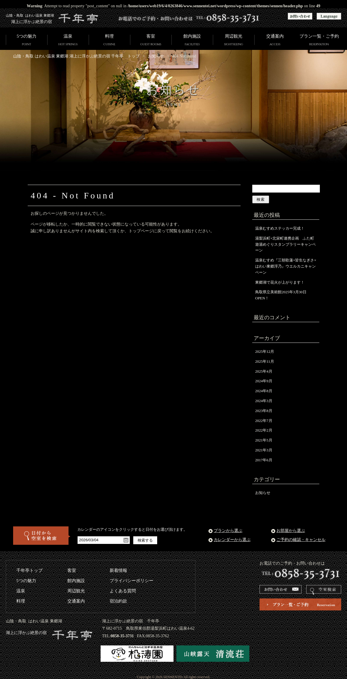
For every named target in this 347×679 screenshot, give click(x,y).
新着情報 (118, 570)
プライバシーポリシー (131, 580)
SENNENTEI (173, 677)
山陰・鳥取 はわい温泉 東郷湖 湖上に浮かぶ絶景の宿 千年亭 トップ (76, 56)
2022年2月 (263, 430)
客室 (150, 40)
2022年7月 (263, 420)
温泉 (68, 40)
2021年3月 (263, 450)
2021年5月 (263, 440)
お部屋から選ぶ (290, 530)
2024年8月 (263, 391)
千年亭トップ (29, 570)
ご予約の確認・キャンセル (300, 539)
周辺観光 (233, 40)
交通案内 (275, 40)
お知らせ (156, 56)
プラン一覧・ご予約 (319, 40)
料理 (109, 40)
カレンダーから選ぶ (232, 539)
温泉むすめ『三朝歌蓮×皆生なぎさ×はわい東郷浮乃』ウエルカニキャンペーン (285, 266)
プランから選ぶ (228, 530)
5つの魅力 (26, 40)
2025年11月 (264, 361)
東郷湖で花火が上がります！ (279, 282)
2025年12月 (264, 351)
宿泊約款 (118, 601)
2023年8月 (263, 411)
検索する (145, 540)
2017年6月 (263, 460)
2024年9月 (263, 381)
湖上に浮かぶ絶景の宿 (49, 632)
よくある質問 (123, 591)
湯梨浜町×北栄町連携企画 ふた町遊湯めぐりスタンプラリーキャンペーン (285, 244)
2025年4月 (263, 371)
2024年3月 (263, 401)
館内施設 (192, 40)
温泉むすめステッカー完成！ (279, 228)
